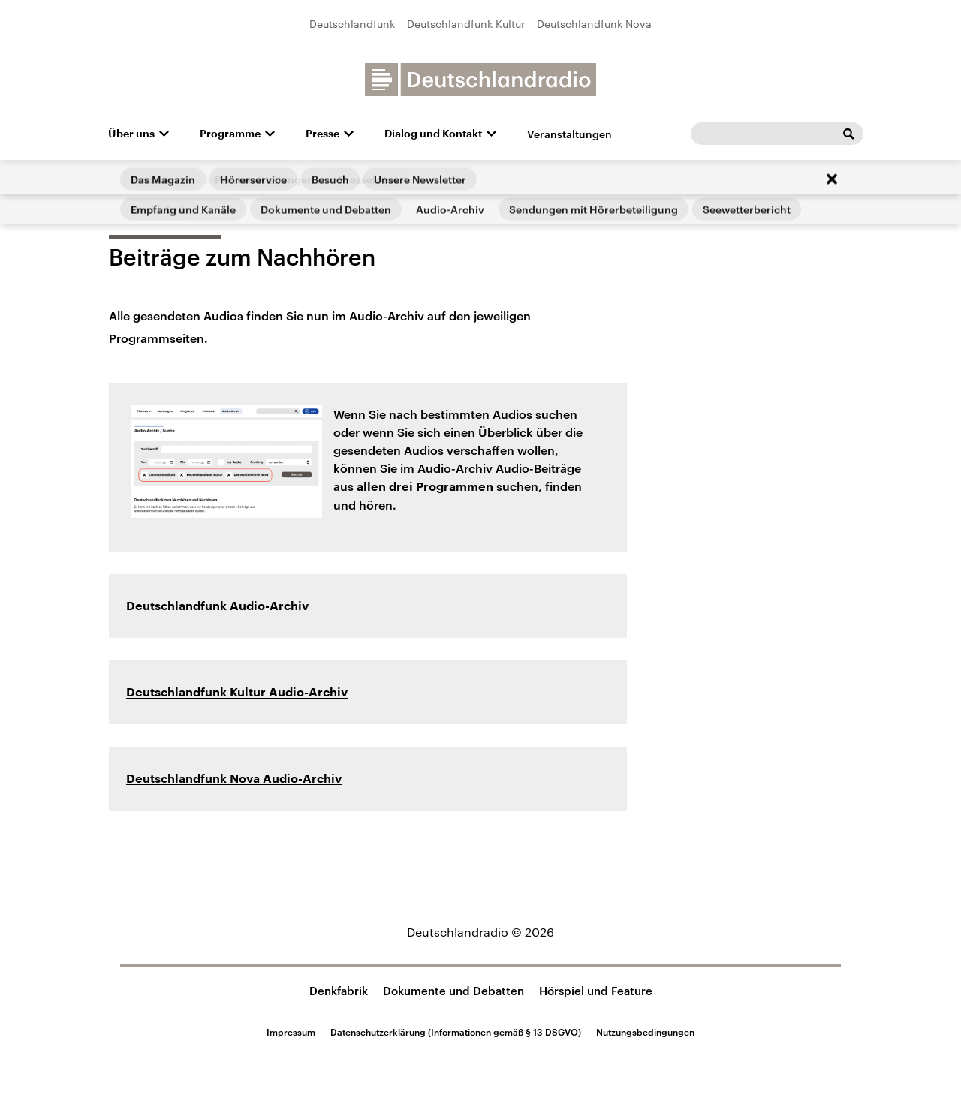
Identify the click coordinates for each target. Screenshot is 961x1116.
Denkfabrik (338, 990)
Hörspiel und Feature (595, 990)
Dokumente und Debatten (453, 990)
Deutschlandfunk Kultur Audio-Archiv (237, 693)
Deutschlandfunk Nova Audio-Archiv (234, 779)
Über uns (131, 133)
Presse (322, 133)
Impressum (291, 1032)
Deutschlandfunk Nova (594, 23)
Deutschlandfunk (352, 23)
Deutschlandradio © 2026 (480, 932)
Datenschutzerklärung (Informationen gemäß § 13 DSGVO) (455, 1032)
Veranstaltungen (569, 134)
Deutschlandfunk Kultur (466, 23)
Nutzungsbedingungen (645, 1032)
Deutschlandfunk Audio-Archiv (217, 606)
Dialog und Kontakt (433, 133)
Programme (230, 133)
